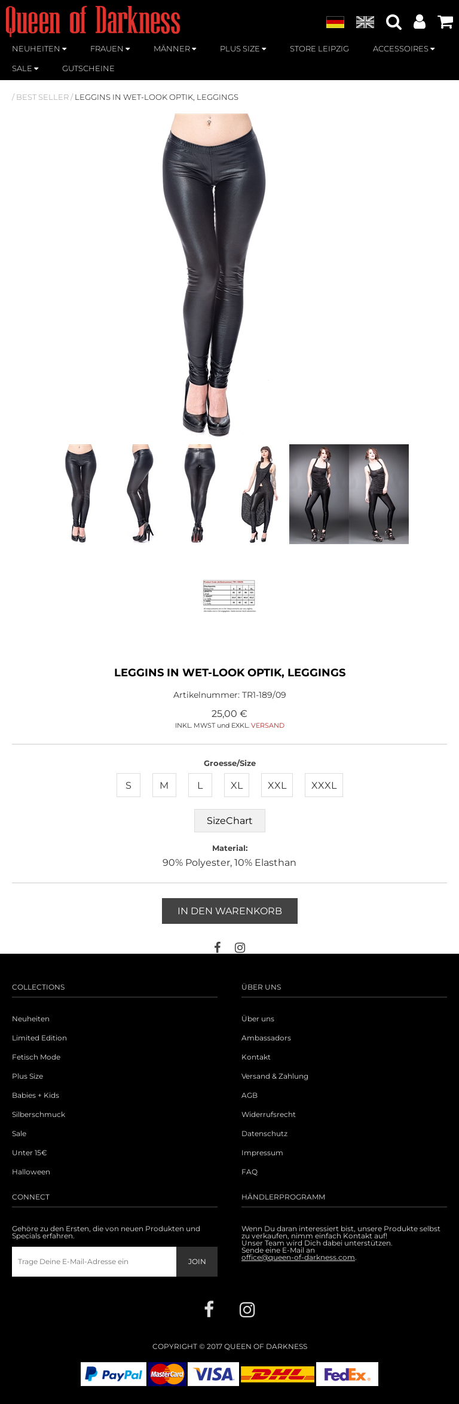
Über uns (257, 1019)
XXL (277, 785)
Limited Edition (39, 1038)
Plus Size (27, 1076)
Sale (19, 1133)
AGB (249, 1095)
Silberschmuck (38, 1114)
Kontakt (256, 1057)
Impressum (262, 1152)
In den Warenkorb (230, 911)
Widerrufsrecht (268, 1114)
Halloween (31, 1172)
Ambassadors (266, 1038)
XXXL (323, 785)
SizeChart (230, 820)
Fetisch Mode (36, 1057)
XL (237, 785)
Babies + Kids (35, 1095)
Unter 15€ (29, 1152)
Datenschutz (264, 1133)
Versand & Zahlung (274, 1076)
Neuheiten (31, 1019)
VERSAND (267, 725)
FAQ (249, 1172)
